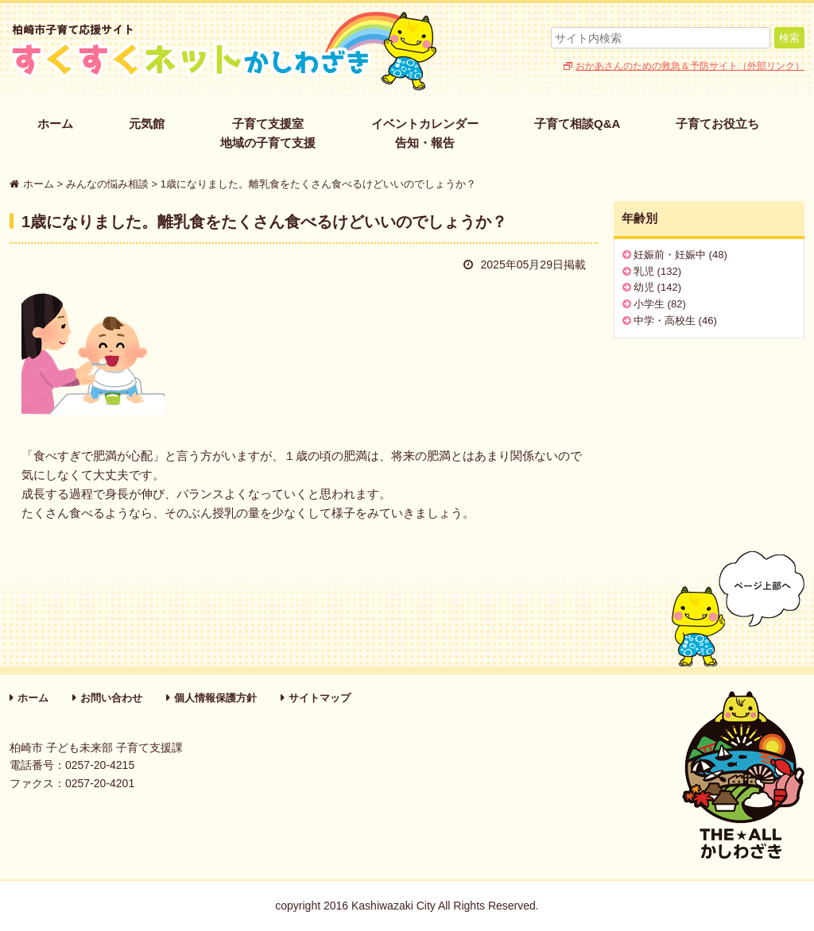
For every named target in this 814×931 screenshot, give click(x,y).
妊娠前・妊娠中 (670, 255)
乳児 (644, 271)
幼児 (644, 287)
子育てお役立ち (717, 123)
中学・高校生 (665, 320)
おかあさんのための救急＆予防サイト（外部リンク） (690, 65)
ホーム (55, 123)
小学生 (649, 304)
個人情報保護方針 (215, 698)
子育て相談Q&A (577, 123)
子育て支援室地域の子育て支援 (268, 133)
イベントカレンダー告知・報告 (425, 133)
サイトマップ (320, 698)
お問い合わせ (111, 698)
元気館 (147, 123)
